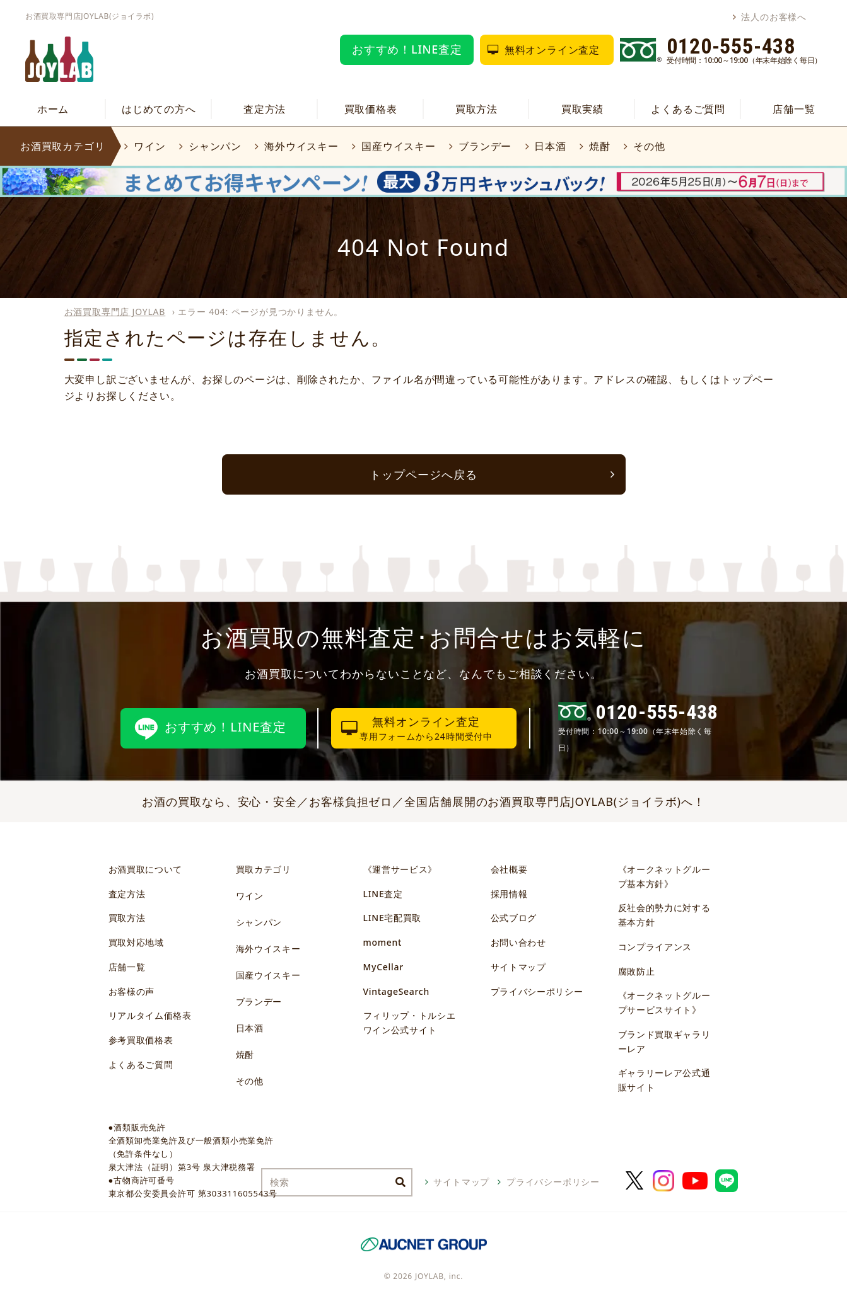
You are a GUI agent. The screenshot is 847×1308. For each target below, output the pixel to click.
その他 (649, 146)
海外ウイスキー (301, 146)
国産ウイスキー (398, 146)
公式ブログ (514, 918)
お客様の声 (131, 991)
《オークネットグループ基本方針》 (664, 876)
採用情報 (509, 894)
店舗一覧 (794, 109)
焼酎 (599, 146)
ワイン (149, 146)
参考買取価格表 (140, 1040)
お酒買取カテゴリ (62, 146)
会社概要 (509, 869)
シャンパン (215, 146)
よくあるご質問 (688, 109)
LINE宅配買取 (392, 918)
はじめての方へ (159, 109)
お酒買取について (145, 869)
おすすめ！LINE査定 (407, 49)
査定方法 (264, 109)
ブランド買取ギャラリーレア (664, 1041)
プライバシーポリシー (537, 991)
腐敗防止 (636, 971)
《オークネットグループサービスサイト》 (664, 1002)
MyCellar (383, 967)
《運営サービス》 (400, 869)
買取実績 (582, 109)
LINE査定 (383, 894)
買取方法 (476, 109)
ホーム (53, 109)
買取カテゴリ (263, 869)
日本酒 (550, 146)
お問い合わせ (518, 942)
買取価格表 (370, 109)
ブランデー (485, 146)
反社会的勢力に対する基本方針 (664, 915)
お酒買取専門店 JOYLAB (115, 312)
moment (382, 942)
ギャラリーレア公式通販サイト (664, 1080)
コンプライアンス (655, 947)
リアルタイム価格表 (150, 1015)
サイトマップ (518, 967)
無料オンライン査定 (552, 50)
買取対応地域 (136, 942)
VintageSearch (396, 991)
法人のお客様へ (774, 17)
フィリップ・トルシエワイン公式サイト (409, 1022)
